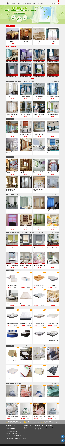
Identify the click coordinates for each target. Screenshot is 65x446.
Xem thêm (29, 3)
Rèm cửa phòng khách (12, 441)
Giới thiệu (13, 3)
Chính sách (47, 0)
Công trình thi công (11, 46)
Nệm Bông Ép (9, 345)
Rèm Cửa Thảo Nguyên (50, 427)
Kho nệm (24, 3)
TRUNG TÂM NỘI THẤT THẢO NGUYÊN (13, 433)
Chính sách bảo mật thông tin (38, 427)
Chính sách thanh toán (37, 428)
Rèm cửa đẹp (27, 441)
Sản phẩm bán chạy (10, 25)
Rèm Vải (9, 81)
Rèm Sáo (9, 194)
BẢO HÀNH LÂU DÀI (48, 421)
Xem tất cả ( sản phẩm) (55, 81)
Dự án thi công (36, 3)
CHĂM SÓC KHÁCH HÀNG (11, 425)
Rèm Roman (10, 232)
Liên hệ (51, 0)
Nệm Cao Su (10, 270)
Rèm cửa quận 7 (22, 441)
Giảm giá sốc (42, 3)
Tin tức (44, 0)
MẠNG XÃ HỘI (49, 425)
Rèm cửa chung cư (9, 442)
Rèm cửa (19, 3)
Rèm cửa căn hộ (17, 441)
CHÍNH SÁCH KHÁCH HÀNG (39, 425)
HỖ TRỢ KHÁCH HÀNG (28, 425)
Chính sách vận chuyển (37, 429)
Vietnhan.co (57, 445)
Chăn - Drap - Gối (10, 383)
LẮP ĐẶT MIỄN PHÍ (29, 421)
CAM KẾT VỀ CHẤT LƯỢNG (13, 421)
